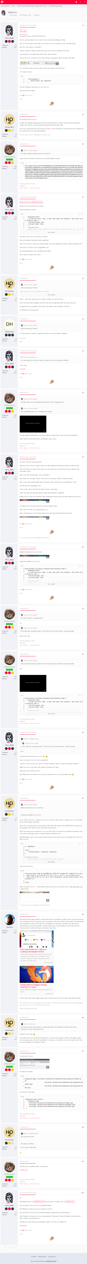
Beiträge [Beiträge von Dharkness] (4, 341)
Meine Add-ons (35, 188)
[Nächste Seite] (14, 19)
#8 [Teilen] (83, 393)
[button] (79, 214)
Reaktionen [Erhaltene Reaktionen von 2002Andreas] (5, 166)
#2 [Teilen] (83, 114)
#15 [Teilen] (83, 914)
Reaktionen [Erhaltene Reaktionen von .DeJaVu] (5, 930)
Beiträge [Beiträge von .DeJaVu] (4, 932)
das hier (33, 119)
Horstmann (37, 134)
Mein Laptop (24, 188)
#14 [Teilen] (83, 798)
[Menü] (84, 2)
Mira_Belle (13, 15)
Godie (49, 129)
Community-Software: (43, 1261)
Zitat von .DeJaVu (29, 1024)
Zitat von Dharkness (30, 357)
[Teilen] (84, 19)
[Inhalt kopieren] (81, 76)
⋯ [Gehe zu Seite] (8, 19)
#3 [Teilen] (83, 144)
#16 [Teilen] (83, 1018)
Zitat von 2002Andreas (31, 739)
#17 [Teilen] (83, 1051)
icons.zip (22, 369)
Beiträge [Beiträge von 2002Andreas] (4, 168)
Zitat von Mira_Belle (30, 150)
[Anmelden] (80, 2)
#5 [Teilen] (83, 278)
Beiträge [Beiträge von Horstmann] (4, 136)
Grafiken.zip (24, 1170)
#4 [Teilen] (83, 197)
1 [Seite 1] (2, 1248)
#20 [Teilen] (82, 1193)
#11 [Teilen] (83, 608)
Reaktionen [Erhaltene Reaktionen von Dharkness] (5, 339)
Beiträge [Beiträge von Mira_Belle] (4, 47)
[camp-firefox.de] (2, 2)
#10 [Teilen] (83, 547)
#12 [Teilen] (83, 654)
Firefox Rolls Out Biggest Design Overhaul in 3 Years (33, 986)
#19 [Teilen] (83, 1161)
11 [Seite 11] (11, 19)
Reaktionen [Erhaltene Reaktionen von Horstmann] (5, 134)
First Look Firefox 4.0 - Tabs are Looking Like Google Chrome (33, 950)
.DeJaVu (71, 1202)
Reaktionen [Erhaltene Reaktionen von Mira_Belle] (5, 45)
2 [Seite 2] (5, 19)
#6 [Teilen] (83, 319)
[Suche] (76, 2)
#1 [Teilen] (83, 25)
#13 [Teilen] (83, 732)
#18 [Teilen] (83, 1127)
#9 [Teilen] (83, 457)
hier (33, 887)
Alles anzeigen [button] (51, 295)
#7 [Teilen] (83, 351)
